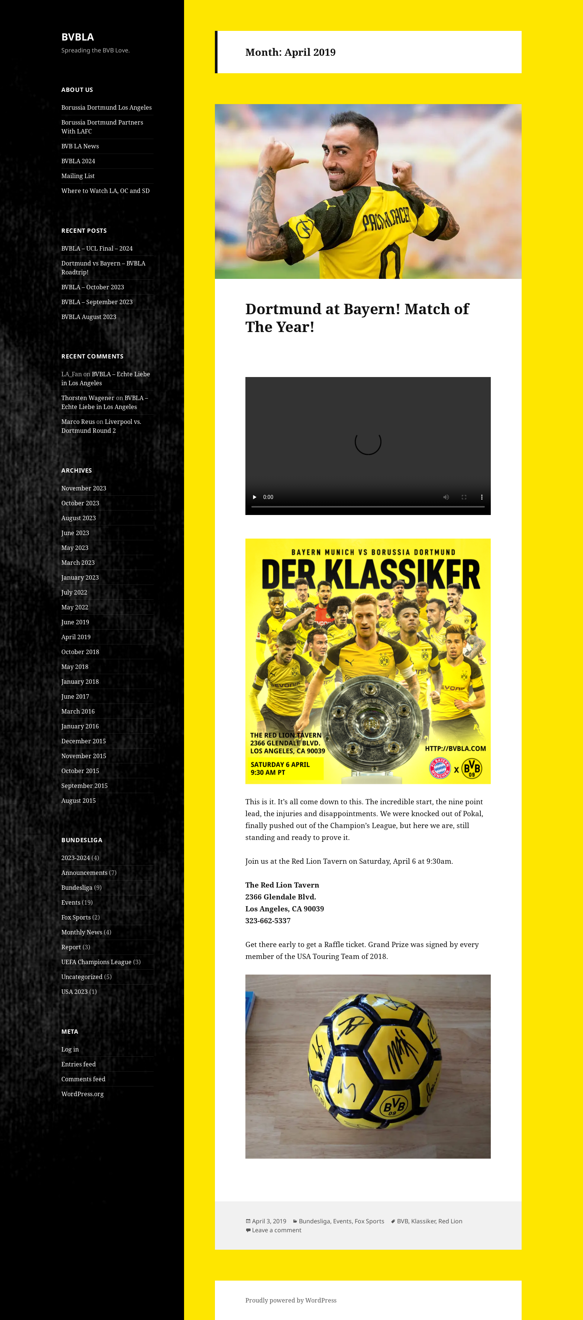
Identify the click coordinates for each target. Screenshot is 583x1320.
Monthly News (81, 932)
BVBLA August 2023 (88, 317)
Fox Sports (76, 917)
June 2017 (75, 696)
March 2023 (78, 562)
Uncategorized (82, 977)
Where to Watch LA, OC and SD (105, 191)
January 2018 (80, 681)
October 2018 (80, 652)
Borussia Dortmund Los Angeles (106, 107)
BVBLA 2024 (78, 161)
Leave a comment (277, 1230)
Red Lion (450, 1221)
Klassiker (423, 1221)
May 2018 (74, 667)
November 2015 (83, 756)
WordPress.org (82, 1094)
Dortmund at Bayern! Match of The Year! (357, 317)
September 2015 (84, 786)
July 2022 (74, 592)
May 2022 (74, 607)
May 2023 (74, 548)
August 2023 (78, 518)
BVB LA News (80, 146)
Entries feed (78, 1064)
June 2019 (75, 622)
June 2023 (75, 533)
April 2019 (76, 637)
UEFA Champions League (96, 962)
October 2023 (80, 503)
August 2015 (78, 800)
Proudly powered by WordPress (290, 1300)
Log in (70, 1049)
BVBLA (77, 37)
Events (70, 902)
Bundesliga (77, 887)
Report (71, 947)
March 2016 (78, 711)
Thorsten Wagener (88, 398)
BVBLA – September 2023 (97, 302)
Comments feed (83, 1079)
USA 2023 (74, 992)
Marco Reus (78, 422)
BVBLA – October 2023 (92, 287)
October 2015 (80, 771)
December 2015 (83, 741)
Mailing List (78, 176)
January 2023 (80, 577)
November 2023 (83, 488)
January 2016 (80, 726)
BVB (402, 1221)
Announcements (84, 873)
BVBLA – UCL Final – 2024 (97, 248)
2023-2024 (75, 858)
